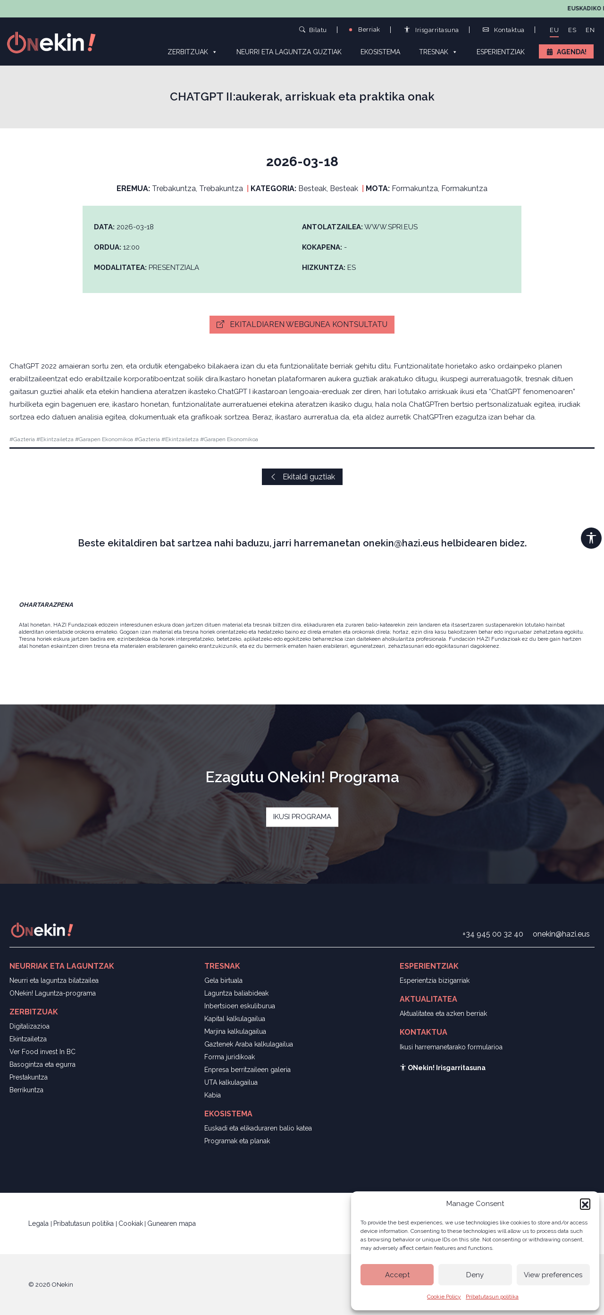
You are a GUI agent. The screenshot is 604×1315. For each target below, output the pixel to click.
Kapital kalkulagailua (234, 1018)
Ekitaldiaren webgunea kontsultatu (302, 324)
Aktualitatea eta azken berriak (443, 1013)
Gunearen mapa (171, 1223)
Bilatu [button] (313, 29)
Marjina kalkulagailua (235, 1031)
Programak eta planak (237, 1141)
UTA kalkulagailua (231, 1082)
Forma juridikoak (229, 1057)
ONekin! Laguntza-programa (52, 993)
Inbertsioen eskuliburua (239, 1006)
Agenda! (572, 52)
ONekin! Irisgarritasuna (443, 1068)
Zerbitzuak (193, 51)
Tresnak (438, 51)
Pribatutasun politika (492, 1296)
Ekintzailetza (28, 1039)
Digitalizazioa (29, 1026)
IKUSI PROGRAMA (302, 816)
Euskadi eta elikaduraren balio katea (258, 1128)
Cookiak (130, 1223)
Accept (397, 1275)
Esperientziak (501, 52)
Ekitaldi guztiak (302, 476)
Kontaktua (504, 30)
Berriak (363, 29)
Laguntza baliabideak (236, 993)
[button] (585, 1203)
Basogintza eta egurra (42, 1064)
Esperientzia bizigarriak (435, 980)
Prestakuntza (28, 1077)
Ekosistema (380, 52)
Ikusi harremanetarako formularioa (451, 1047)
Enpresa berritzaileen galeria (247, 1069)
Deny (475, 1275)
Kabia (212, 1095)
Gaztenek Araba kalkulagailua (248, 1044)
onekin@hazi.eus (561, 934)
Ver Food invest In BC (42, 1051)
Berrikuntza (26, 1090)
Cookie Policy (444, 1296)
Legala (39, 1223)
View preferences (553, 1275)
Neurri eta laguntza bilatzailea (54, 980)
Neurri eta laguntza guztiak (289, 52)
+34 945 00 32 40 (492, 934)
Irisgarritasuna (431, 30)
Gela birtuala (223, 980)
